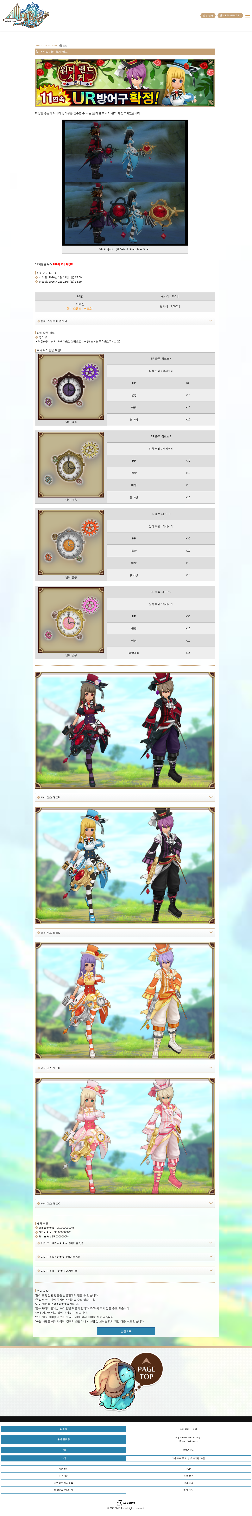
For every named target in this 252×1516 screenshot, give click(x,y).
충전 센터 (208, 15)
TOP (188, 1468)
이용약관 (63, 1475)
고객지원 (188, 1483)
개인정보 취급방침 (63, 1483)
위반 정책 (188, 1475)
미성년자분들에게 (63, 1490)
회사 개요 (188, 1490)
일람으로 (126, 1331)
